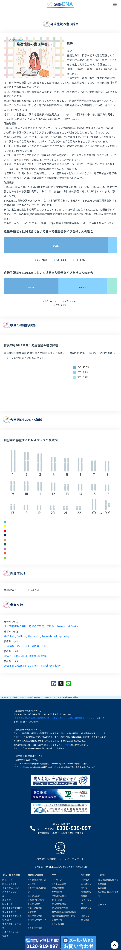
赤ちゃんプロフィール (11, 893)
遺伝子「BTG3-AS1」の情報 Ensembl (25, 656)
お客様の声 (57, 891)
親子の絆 (6, 899)
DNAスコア (7, 879)
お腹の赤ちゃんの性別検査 (11, 934)
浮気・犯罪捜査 (35, 907)
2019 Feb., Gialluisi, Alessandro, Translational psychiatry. (37, 636)
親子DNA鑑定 (34, 895)
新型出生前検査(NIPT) (12, 907)
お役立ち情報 (58, 924)
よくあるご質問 (59, 883)
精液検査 (32, 911)
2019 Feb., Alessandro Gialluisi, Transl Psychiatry (32, 665)
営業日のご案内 (59, 895)
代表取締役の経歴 (86, 893)
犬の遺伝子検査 (35, 928)
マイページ (57, 879)
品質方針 (102, 887)
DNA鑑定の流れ (59, 903)
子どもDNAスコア (10, 887)
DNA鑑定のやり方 (60, 907)
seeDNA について (86, 885)
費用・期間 (57, 899)
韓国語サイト (86, 909)
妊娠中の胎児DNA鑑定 (37, 889)
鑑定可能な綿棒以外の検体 (64, 911)
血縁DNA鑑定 (34, 903)
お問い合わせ (58, 887)
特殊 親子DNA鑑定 (36, 899)
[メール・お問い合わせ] (78, 943)
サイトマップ (86, 901)
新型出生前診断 (9, 911)
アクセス (85, 879)
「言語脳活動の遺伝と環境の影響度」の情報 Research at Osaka (41, 626)
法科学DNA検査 (35, 915)
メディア (102, 904)
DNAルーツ (7, 903)
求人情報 (85, 920)
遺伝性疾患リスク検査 (11, 926)
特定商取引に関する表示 (108, 893)
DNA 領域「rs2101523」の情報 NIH (25, 646)
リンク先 (67, 744)
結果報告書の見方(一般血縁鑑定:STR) (63, 917)
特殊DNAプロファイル (37, 922)
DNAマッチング (9, 883)
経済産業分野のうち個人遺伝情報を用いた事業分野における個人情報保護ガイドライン (54, 718)
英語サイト (86, 915)
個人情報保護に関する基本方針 (108, 881)
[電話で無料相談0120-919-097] (42, 943)
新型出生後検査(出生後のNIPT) (11, 917)
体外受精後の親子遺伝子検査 (37, 881)
